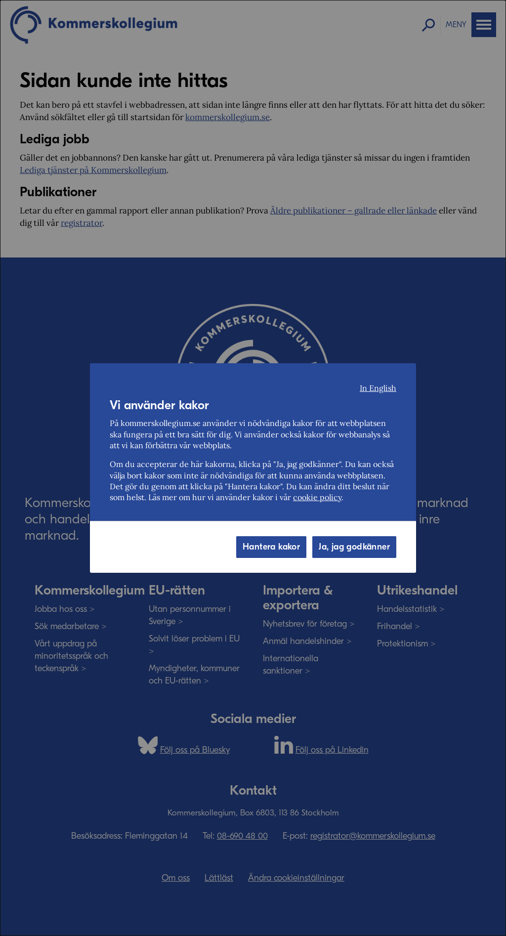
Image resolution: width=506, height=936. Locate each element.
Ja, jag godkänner (354, 547)
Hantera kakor (271, 547)
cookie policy (317, 497)
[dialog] (253, 468)
